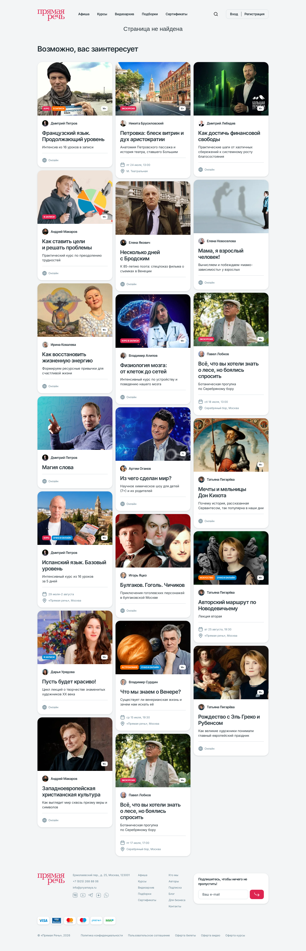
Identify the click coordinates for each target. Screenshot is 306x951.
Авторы (174, 881)
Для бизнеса (177, 900)
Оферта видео (210, 935)
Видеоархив (124, 14)
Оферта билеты (185, 935)
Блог (172, 893)
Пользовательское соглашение (149, 935)
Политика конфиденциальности (102, 935)
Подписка (175, 887)
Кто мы (173, 875)
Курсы (102, 14)
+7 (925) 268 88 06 (86, 881)
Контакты (175, 906)
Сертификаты (176, 14)
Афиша (83, 14)
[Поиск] (215, 14)
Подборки (150, 14)
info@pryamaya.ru (84, 887)
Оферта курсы (235, 935)
